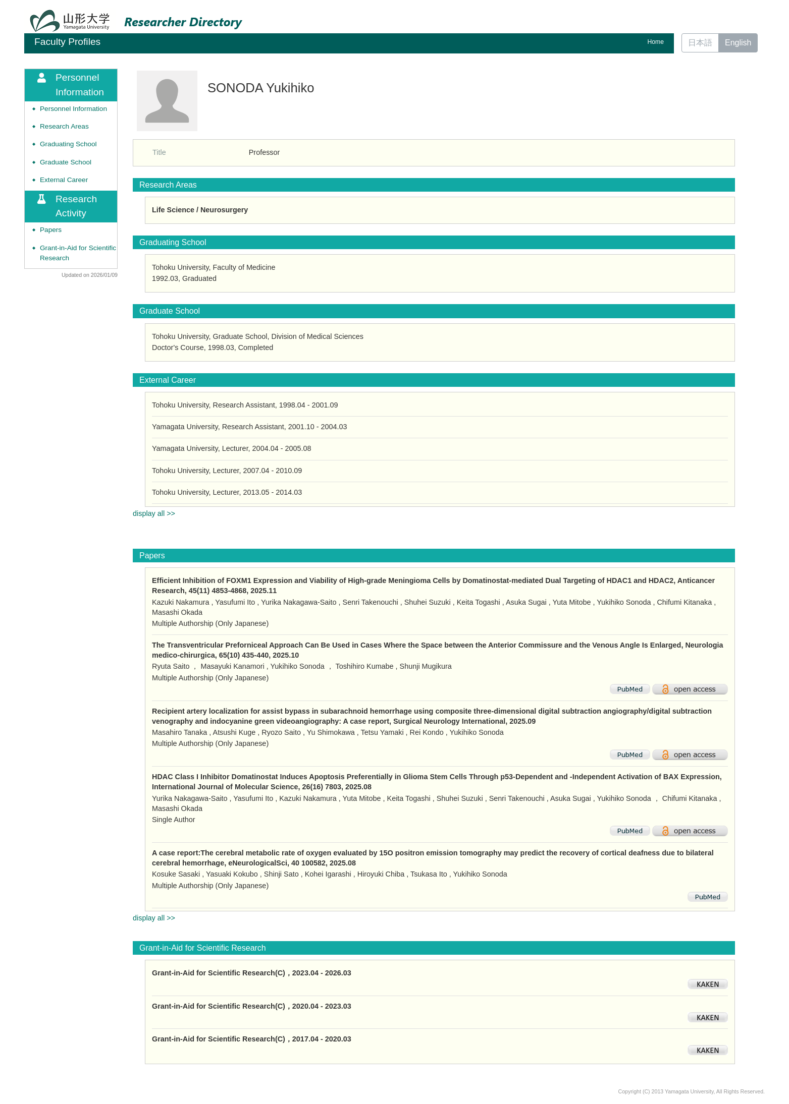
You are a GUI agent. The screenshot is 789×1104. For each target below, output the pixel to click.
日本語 (700, 42)
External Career (64, 180)
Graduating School (68, 144)
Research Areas (64, 126)
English (738, 42)
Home (656, 41)
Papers (51, 230)
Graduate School (65, 162)
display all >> (154, 513)
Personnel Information (73, 108)
